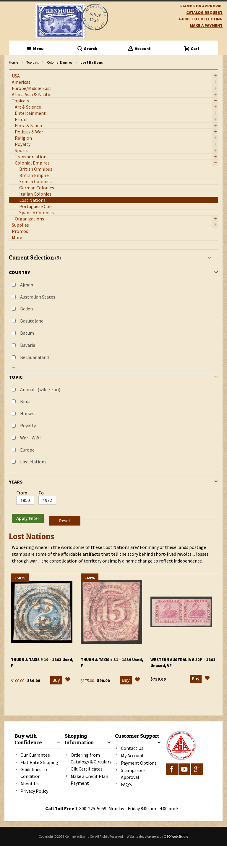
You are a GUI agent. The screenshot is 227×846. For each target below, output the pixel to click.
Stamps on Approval (201, 6)
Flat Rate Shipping (39, 762)
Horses (27, 413)
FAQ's (126, 784)
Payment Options (139, 763)
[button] (68, 680)
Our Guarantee (35, 755)
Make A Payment (206, 25)
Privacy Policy (34, 791)
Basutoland (31, 321)
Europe (27, 450)
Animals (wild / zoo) (40, 389)
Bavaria (27, 345)
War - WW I (31, 438)
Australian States (37, 297)
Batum (27, 333)
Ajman (26, 285)
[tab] (113, 388)
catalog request (204, 12)
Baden (26, 309)
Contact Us (132, 748)
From (21, 493)
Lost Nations (33, 462)
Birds (25, 401)
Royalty (28, 425)
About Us (29, 784)
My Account (132, 755)
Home (13, 62)
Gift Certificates (87, 769)
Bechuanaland (34, 357)
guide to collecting (201, 19)
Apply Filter (27, 518)
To (41, 493)
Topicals (32, 62)
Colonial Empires (59, 62)
